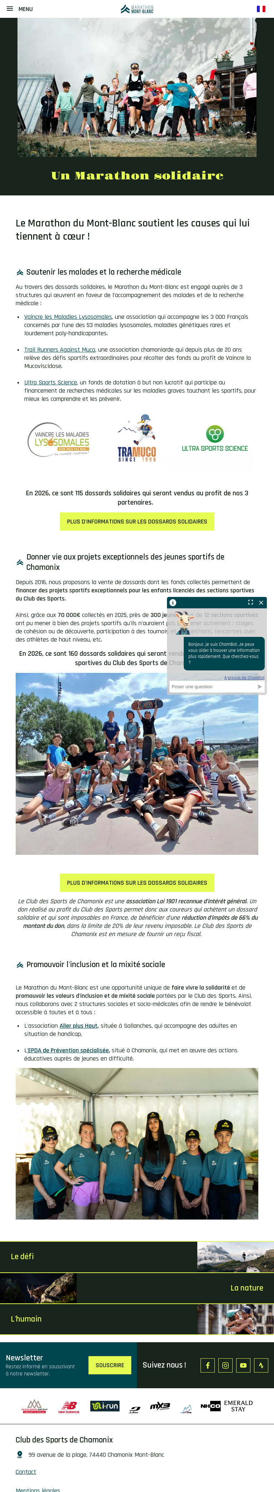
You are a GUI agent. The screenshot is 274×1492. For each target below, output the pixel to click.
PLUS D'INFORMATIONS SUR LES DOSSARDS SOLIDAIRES (137, 521)
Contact (26, 1472)
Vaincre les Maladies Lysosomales (68, 317)
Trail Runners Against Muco (59, 350)
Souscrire (110, 1365)
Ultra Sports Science (50, 382)
